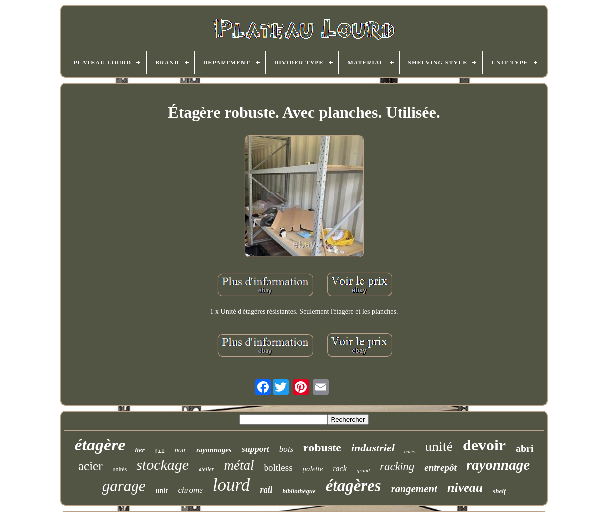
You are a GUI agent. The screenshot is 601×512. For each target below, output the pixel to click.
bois (286, 449)
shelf (499, 491)
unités (120, 469)
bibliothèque (298, 491)
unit (162, 490)
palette (313, 469)
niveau (465, 487)
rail (266, 490)
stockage (162, 464)
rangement (414, 489)
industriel (373, 448)
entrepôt (440, 467)
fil (160, 451)
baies (409, 451)
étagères (353, 486)
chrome (190, 490)
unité (439, 446)
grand (363, 470)
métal (239, 465)
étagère (99, 445)
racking (397, 466)
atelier (206, 469)
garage (124, 486)
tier (139, 450)
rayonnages (214, 450)
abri (525, 448)
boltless (278, 467)
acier (90, 466)
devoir (484, 445)
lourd (231, 485)
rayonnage (498, 465)
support (255, 449)
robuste (322, 447)
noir (180, 450)
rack (339, 468)
